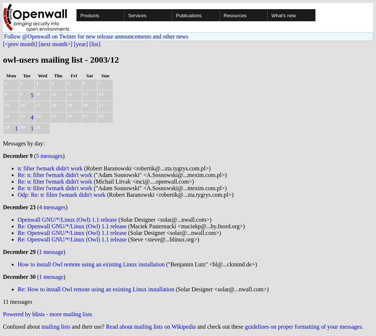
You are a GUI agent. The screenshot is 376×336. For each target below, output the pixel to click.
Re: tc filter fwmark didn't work (55, 175)
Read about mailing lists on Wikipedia (151, 327)
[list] (94, 44)
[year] (81, 44)
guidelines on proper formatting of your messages (303, 327)
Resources (235, 15)
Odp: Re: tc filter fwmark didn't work (61, 195)
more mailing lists (71, 314)
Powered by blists (24, 314)
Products (89, 15)
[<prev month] (20, 44)
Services (137, 15)
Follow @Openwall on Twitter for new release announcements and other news (96, 36)
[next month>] (55, 44)
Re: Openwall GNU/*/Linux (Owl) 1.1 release (72, 226)
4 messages (52, 207)
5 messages (49, 156)
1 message (51, 252)
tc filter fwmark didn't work (50, 168)
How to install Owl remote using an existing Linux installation (91, 264)
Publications (189, 15)
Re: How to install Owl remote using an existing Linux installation (96, 289)
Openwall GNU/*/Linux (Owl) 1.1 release (67, 220)
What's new (283, 15)
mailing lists (55, 327)
